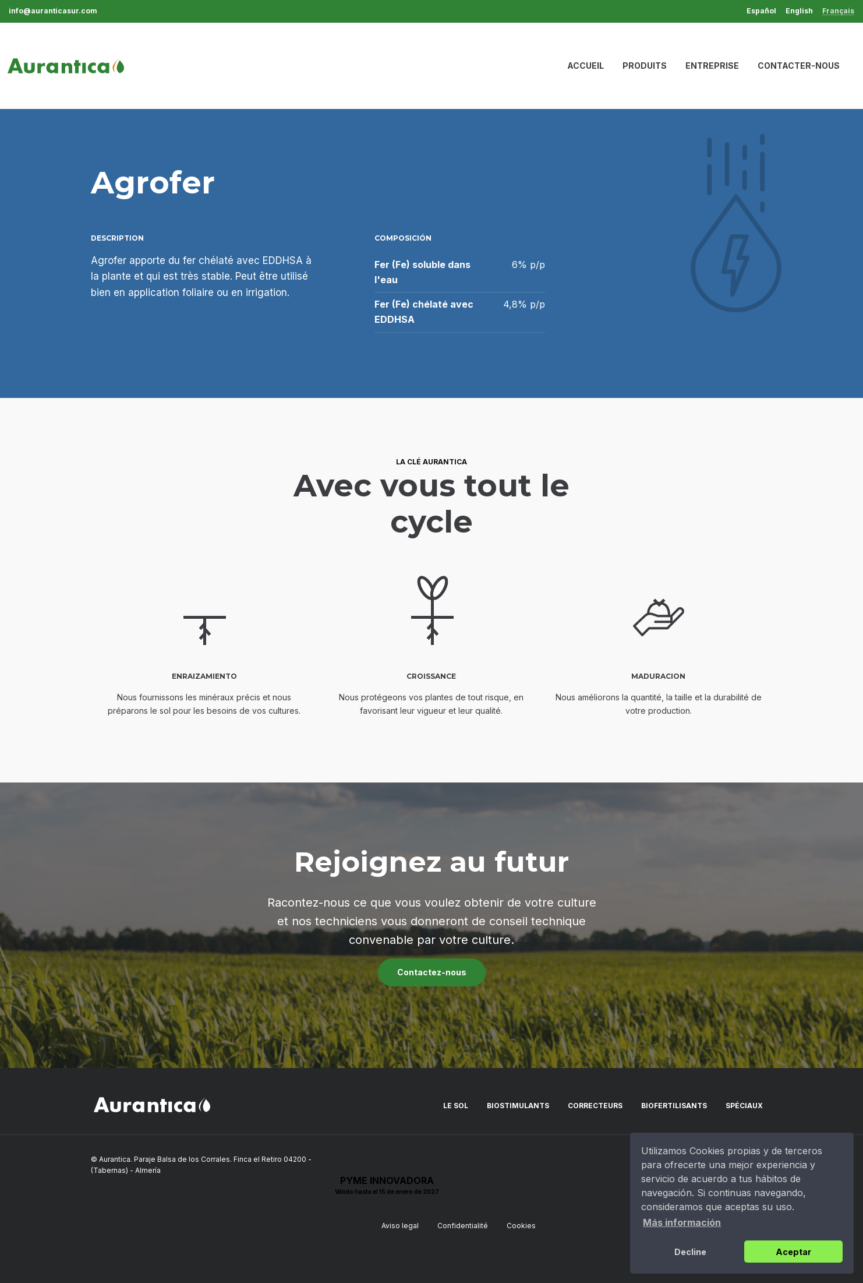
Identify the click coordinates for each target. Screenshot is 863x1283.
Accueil (585, 66)
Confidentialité (462, 1225)
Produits (645, 66)
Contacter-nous (799, 66)
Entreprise (712, 66)
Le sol (455, 1105)
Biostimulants (518, 1105)
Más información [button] (682, 1222)
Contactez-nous (431, 972)
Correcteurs (595, 1105)
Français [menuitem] (838, 11)
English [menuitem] (799, 11)
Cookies (521, 1225)
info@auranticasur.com (53, 11)
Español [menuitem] (761, 11)
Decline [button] (690, 1252)
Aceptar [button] (793, 1252)
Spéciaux (744, 1105)
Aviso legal (400, 1225)
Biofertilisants (674, 1105)
